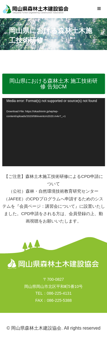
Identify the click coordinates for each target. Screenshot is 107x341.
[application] (53, 132)
